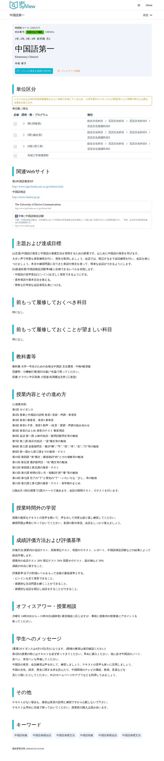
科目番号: (20, 32)
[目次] (147, 15)
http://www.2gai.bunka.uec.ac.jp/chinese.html (37, 186)
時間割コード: (23, 28)
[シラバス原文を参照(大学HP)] (34, 71)
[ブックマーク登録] (69, 71)
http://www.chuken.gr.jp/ (26, 197)
